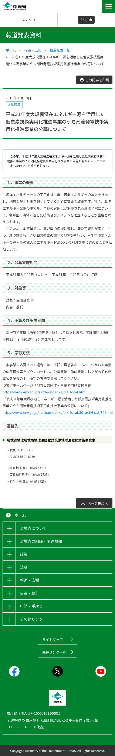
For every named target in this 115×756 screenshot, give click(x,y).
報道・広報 (32, 50)
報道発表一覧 (60, 50)
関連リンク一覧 (54, 652)
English (86, 19)
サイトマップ (52, 639)
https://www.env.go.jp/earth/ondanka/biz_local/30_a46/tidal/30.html (58, 412)
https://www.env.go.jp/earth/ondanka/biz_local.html (45, 391)
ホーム (11, 50)
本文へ (27, 20)
